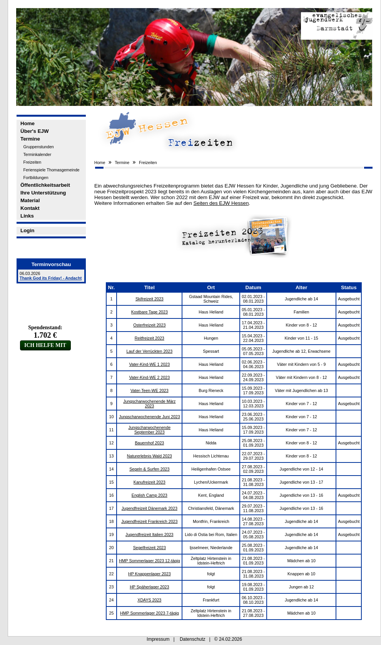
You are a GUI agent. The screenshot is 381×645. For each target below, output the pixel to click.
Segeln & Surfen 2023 (149, 469)
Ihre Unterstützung (43, 193)
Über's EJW (34, 131)
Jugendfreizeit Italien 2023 (149, 534)
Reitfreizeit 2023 (149, 338)
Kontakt (30, 208)
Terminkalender (37, 154)
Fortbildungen (35, 177)
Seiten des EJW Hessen (221, 203)
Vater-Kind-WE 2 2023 (149, 377)
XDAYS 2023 (149, 600)
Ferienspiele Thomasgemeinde (51, 170)
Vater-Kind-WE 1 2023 (149, 364)
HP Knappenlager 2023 (149, 573)
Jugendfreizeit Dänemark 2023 (149, 508)
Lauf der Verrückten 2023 (149, 351)
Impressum (158, 639)
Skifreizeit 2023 (149, 299)
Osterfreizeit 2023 (149, 325)
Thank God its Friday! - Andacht (51, 278)
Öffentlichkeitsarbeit (45, 185)
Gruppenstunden (38, 146)
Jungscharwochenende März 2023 (149, 403)
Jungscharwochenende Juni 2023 (149, 416)
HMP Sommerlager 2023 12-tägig (149, 560)
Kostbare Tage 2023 (149, 312)
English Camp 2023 (149, 495)
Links (27, 216)
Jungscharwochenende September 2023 (150, 429)
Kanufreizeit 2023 (149, 482)
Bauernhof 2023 (149, 443)
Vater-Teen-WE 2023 (149, 390)
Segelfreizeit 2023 (149, 547)
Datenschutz (193, 639)
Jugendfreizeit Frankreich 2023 (149, 521)
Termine (30, 139)
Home (27, 123)
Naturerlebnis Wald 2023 (149, 456)
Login (27, 230)
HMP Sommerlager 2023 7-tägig (149, 613)
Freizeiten (32, 162)
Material (30, 200)
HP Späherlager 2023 (149, 587)
